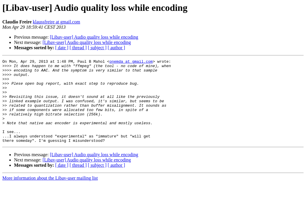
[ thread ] (78, 47)
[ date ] (61, 47)
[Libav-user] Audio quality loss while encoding (94, 37)
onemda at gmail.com (131, 62)
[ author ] (116, 47)
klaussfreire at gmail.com (56, 21)
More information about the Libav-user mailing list (50, 194)
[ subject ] (97, 47)
